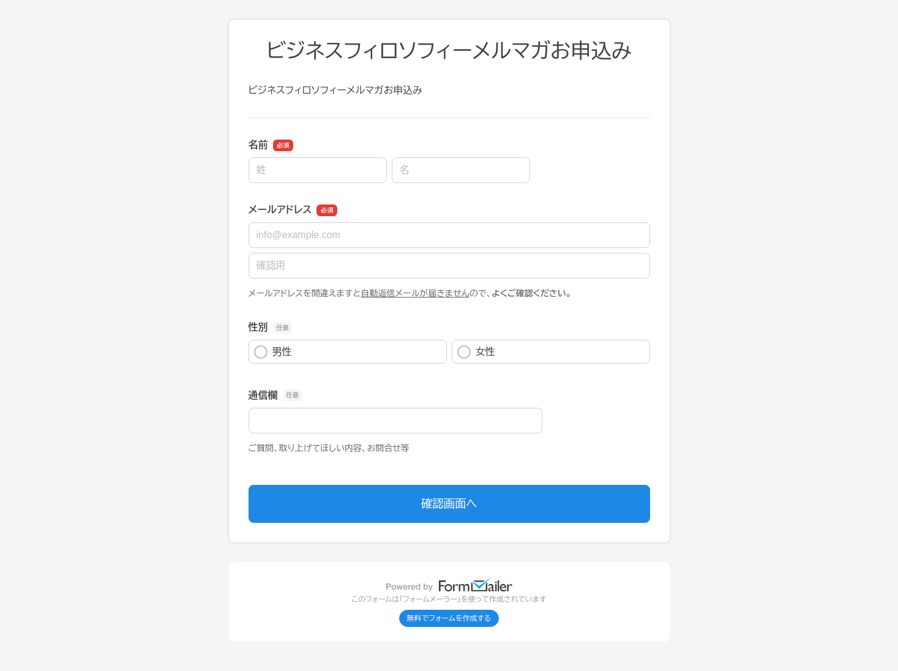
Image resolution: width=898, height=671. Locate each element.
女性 (476, 352)
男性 (273, 352)
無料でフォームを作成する (449, 618)
